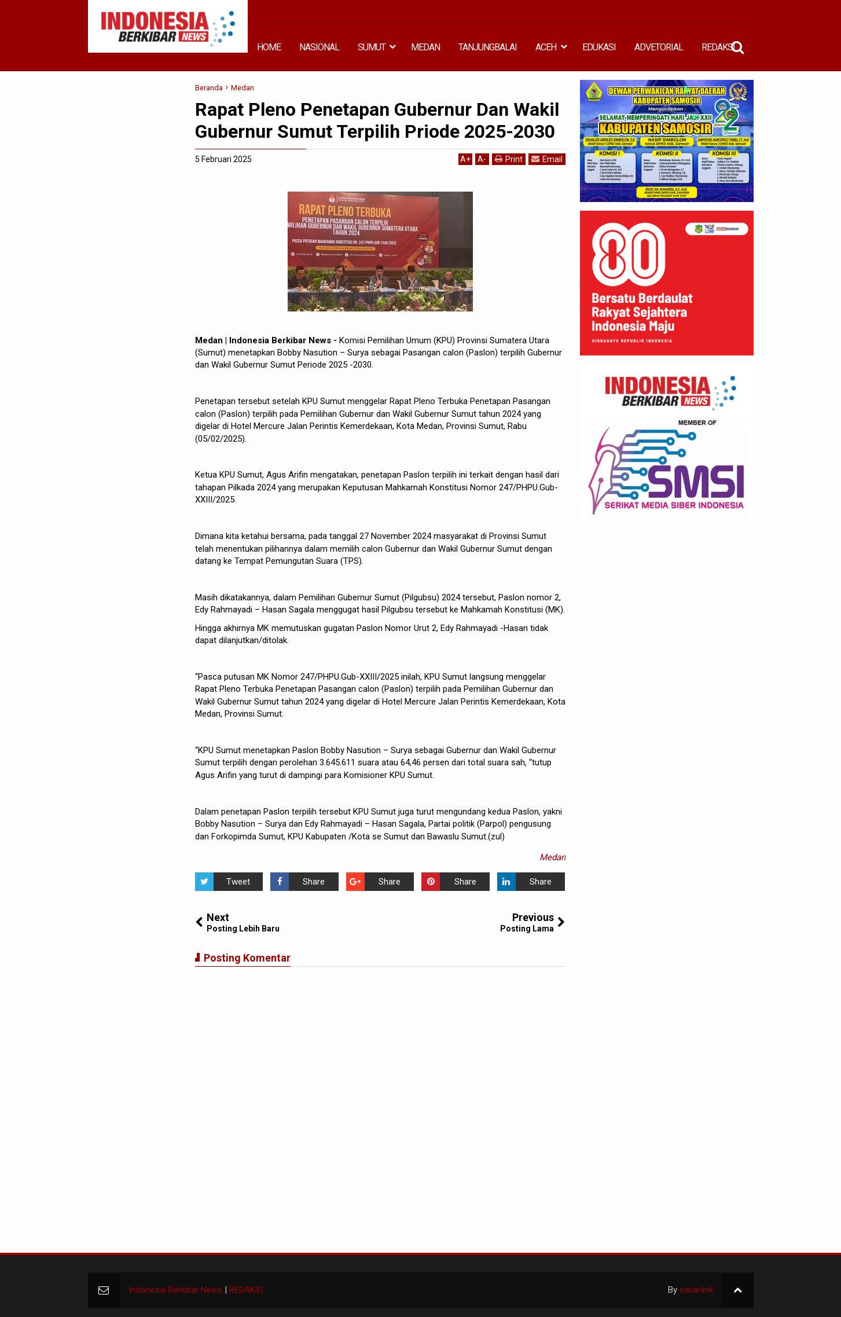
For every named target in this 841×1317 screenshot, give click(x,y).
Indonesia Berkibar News (175, 1290)
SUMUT (371, 47)
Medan (552, 857)
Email (547, 158)
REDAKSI (718, 47)
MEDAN (425, 47)
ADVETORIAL (658, 47)
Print (509, 158)
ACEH (545, 47)
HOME (269, 47)
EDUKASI (599, 47)
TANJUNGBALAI (487, 47)
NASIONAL (319, 47)
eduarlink (696, 1290)
